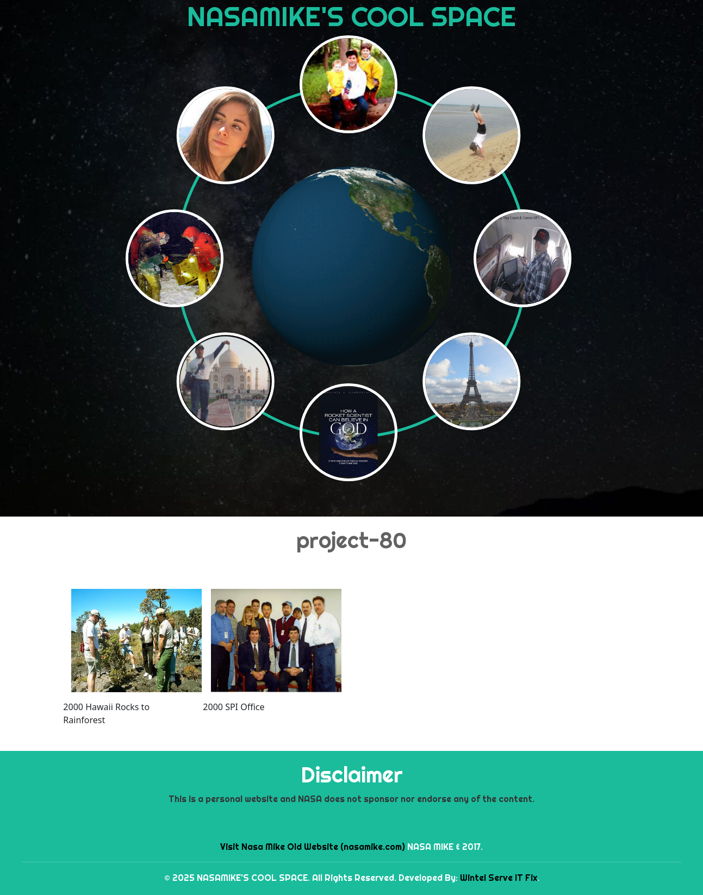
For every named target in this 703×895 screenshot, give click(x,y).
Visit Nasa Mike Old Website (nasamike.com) (312, 846)
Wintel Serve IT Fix (498, 877)
